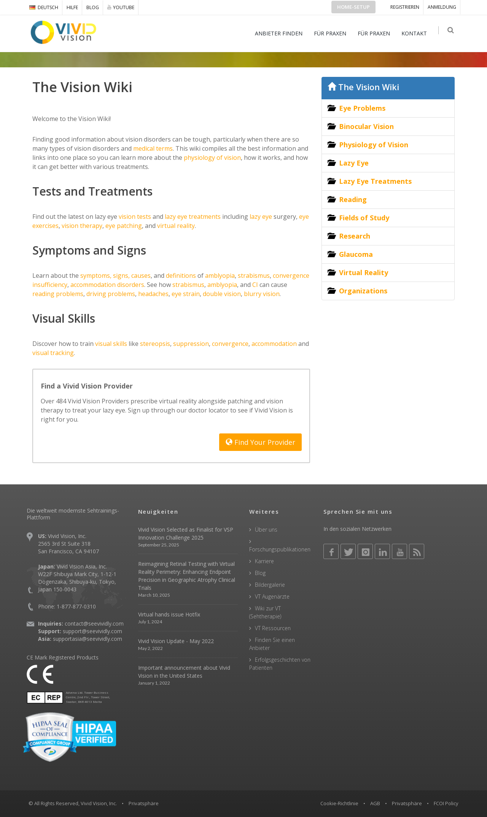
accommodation (274, 343)
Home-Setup (353, 6)
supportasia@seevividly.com (87, 638)
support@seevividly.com (92, 631)
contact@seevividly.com (94, 623)
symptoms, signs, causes (115, 275)
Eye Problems (362, 108)
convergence (230, 343)
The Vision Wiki (363, 86)
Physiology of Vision (373, 144)
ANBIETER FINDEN (281, 33)
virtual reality (175, 225)
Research (354, 235)
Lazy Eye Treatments (375, 181)
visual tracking (53, 353)
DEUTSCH (43, 7)
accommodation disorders (107, 284)
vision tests (134, 216)
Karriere (264, 561)
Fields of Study (364, 217)
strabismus (254, 275)
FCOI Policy (446, 803)
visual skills (110, 343)
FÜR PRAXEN (332, 33)
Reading (353, 199)
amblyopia (220, 275)
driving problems (110, 294)
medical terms (152, 148)
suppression (191, 343)
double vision (222, 294)
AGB (375, 803)
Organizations (363, 290)
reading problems (57, 294)
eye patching (123, 225)
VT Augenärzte (272, 596)
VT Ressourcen (273, 628)
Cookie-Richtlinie (339, 803)
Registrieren (404, 7)
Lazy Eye (354, 162)
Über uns (266, 529)
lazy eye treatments (192, 216)
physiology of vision (211, 157)
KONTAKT (416, 33)
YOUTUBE (120, 7)
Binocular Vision (366, 126)
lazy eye (260, 216)
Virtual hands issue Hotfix (169, 614)
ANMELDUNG (442, 7)
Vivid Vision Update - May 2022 (176, 641)
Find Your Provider (260, 442)
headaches (153, 294)
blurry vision (262, 294)
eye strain (186, 294)
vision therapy (81, 225)
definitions (181, 275)
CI (255, 284)
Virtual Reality (363, 272)
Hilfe (72, 7)
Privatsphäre (407, 803)
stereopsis (155, 343)
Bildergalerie (270, 584)
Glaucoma (356, 254)
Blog (92, 7)
